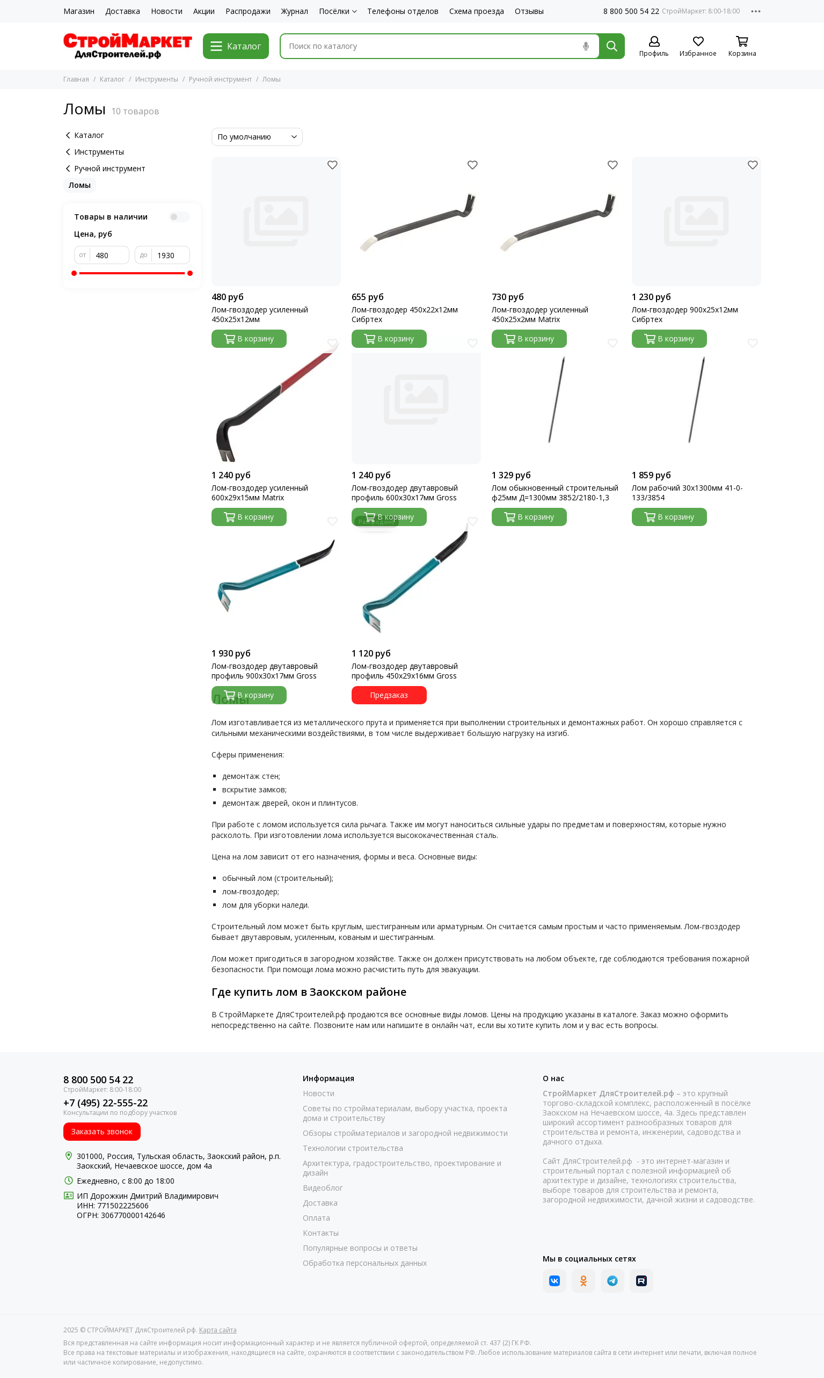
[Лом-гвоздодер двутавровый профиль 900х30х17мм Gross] (276, 578)
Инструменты (156, 79)
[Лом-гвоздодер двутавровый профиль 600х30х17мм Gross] (416, 399)
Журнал (294, 11)
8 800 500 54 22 (631, 11)
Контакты (321, 1233)
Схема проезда (476, 11)
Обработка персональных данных (365, 1263)
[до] (171, 255)
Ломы (80, 185)
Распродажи (248, 11)
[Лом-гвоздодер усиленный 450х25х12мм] (276, 221)
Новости (167, 11)
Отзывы (529, 11)
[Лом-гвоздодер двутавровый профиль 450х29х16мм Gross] (416, 578)
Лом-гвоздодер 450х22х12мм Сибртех (405, 314)
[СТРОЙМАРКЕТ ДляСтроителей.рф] (127, 46)
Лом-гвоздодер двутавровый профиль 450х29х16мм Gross (405, 671)
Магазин (78, 11)
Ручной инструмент (220, 79)
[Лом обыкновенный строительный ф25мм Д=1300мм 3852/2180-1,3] (556, 399)
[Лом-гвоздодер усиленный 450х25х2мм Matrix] (556, 221)
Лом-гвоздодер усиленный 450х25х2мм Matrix (540, 314)
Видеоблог (323, 1188)
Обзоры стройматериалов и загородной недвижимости (405, 1133)
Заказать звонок (102, 1131)
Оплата (316, 1218)
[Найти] (612, 46)
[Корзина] (742, 47)
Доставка (122, 11)
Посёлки (338, 11)
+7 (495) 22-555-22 (105, 1103)
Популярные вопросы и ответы (360, 1248)
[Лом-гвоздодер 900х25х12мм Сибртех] (696, 221)
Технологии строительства (353, 1148)
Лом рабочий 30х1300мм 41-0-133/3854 (687, 492)
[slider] (74, 273)
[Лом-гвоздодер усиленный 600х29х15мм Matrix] (276, 399)
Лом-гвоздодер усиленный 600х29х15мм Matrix (260, 492)
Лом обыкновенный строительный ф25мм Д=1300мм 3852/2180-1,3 (555, 492)
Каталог (112, 79)
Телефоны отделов (403, 11)
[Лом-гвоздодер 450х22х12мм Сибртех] (416, 221)
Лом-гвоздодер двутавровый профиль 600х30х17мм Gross (405, 492)
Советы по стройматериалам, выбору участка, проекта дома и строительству (405, 1113)
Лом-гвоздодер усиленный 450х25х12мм (260, 314)
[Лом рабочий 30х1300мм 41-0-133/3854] (696, 399)
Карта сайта (218, 1330)
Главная (76, 79)
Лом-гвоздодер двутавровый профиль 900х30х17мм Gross (265, 671)
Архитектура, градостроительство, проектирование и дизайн (402, 1168)
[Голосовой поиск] (586, 46)
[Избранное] (698, 47)
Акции (204, 11)
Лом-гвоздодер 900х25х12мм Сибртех (685, 314)
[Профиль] (654, 47)
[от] (109, 255)
